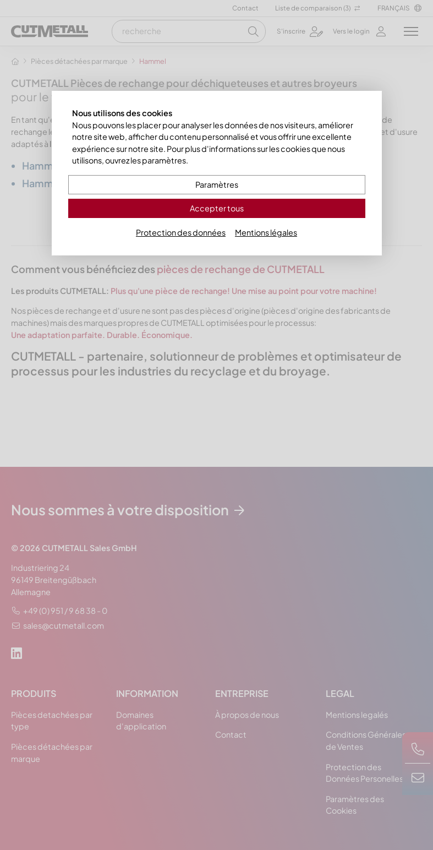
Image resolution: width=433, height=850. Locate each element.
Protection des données (181, 232)
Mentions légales (266, 232)
